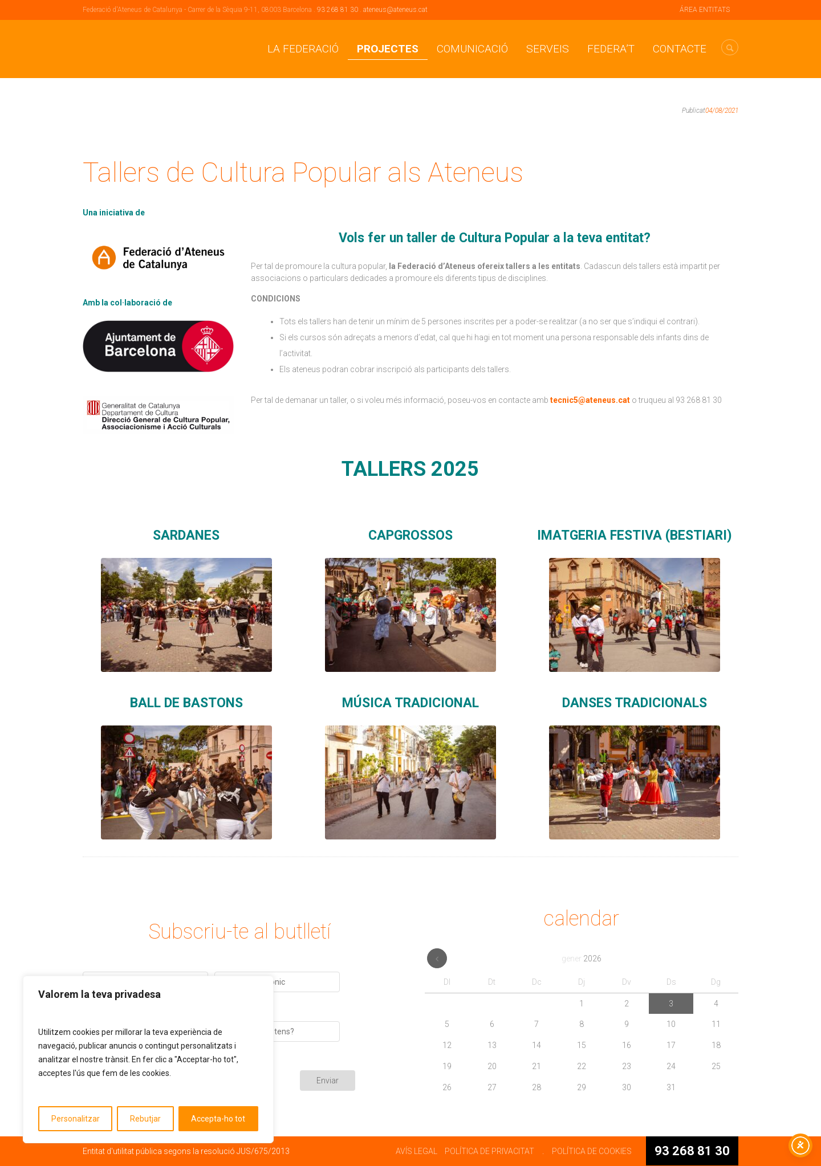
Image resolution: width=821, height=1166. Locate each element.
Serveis (547, 48)
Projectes (387, 48)
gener (581, 958)
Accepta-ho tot (218, 1118)
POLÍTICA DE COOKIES (592, 1151)
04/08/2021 (721, 111)
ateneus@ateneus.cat (395, 10)
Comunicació (472, 48)
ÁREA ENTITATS (705, 10)
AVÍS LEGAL (416, 1151)
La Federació (303, 48)
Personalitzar (75, 1118)
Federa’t (611, 48)
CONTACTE (679, 48)
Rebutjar (145, 1118)
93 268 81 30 (337, 10)
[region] (148, 1059)
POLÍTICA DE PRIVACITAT (489, 1151)
